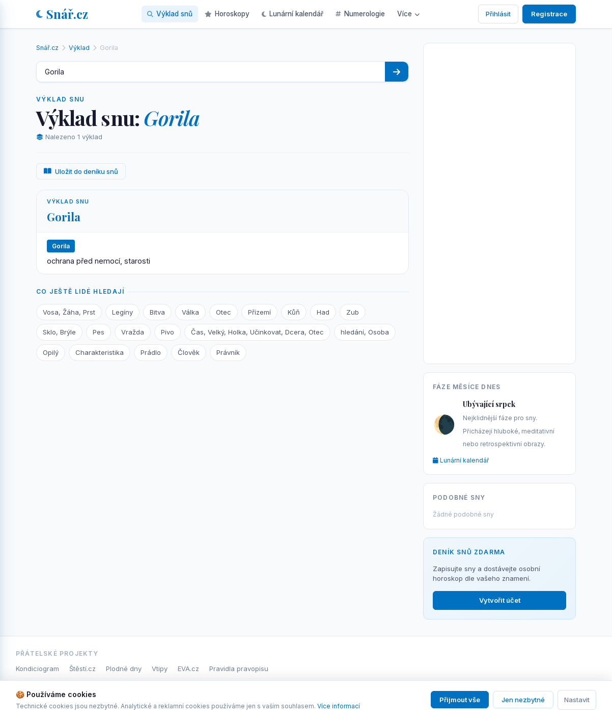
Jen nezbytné (523, 700)
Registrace (549, 14)
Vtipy (160, 668)
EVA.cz (188, 668)
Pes (98, 332)
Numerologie (360, 14)
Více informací (338, 706)
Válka (190, 312)
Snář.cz (62, 14)
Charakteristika (99, 352)
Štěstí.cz (82, 668)
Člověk (189, 352)
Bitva (157, 312)
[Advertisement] (499, 201)
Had (323, 312)
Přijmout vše (459, 700)
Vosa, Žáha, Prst (69, 312)
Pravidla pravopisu (238, 668)
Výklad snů (169, 14)
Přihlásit (498, 14)
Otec (223, 312)
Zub (352, 312)
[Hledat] (396, 72)
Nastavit (577, 700)
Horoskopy (227, 14)
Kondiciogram (37, 668)
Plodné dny (124, 668)
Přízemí (259, 312)
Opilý (51, 352)
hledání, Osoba (365, 332)
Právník (228, 352)
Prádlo (151, 352)
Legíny (122, 312)
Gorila (63, 216)
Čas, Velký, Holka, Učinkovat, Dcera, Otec (257, 332)
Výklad (79, 48)
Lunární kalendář (292, 14)
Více (408, 14)
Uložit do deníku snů (81, 171)
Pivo (167, 332)
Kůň (294, 312)
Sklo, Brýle (59, 332)
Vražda (132, 332)
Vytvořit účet (499, 600)
